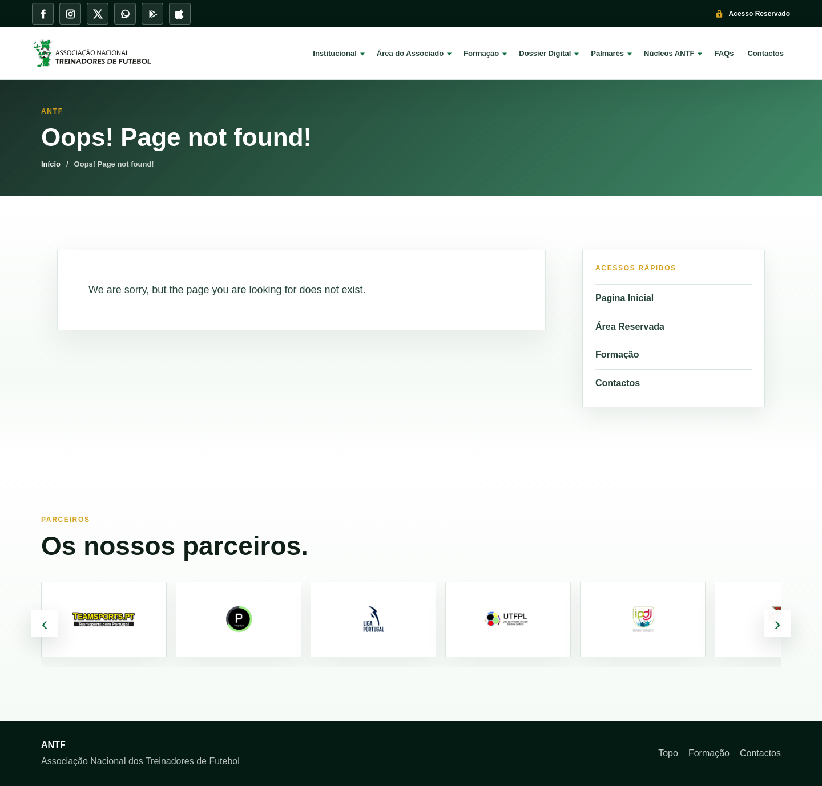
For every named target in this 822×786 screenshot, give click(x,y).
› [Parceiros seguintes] (778, 623)
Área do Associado (410, 53)
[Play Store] (152, 14)
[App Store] (180, 14)
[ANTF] (100, 53)
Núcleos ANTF (669, 53)
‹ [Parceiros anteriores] (45, 623)
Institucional (335, 53)
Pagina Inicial (624, 298)
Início (51, 164)
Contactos (765, 53)
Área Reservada (629, 326)
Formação (481, 53)
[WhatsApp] (125, 14)
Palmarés (607, 53)
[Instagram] (70, 14)
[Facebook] (43, 14)
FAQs (724, 53)
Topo (668, 753)
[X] (97, 14)
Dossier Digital (545, 53)
